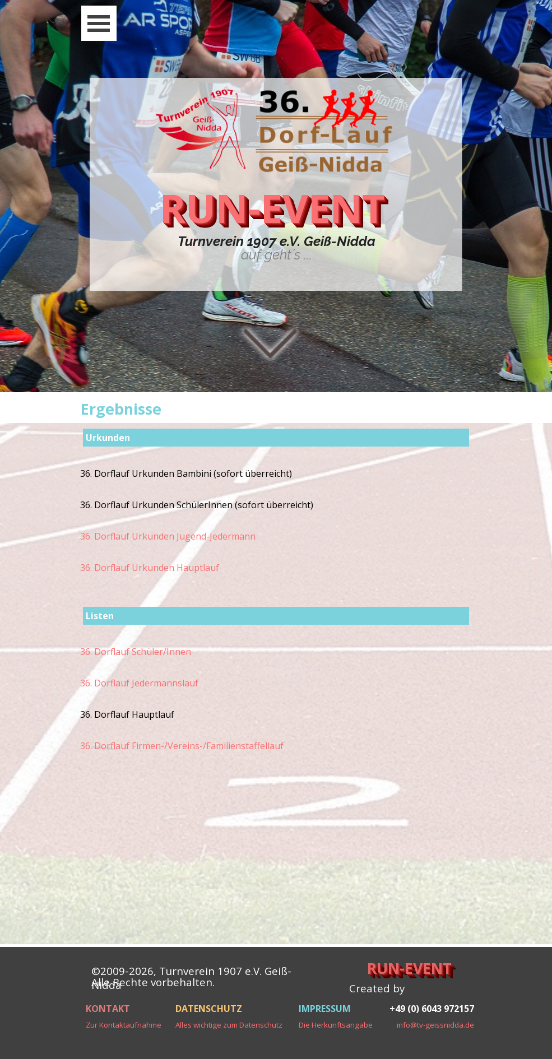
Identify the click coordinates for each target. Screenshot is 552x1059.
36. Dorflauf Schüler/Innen (135, 651)
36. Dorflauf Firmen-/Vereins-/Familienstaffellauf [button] (182, 746)
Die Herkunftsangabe (336, 1025)
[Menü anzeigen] (99, 23)
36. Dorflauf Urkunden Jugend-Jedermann (168, 536)
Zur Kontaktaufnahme (123, 1025)
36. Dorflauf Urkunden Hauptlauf (149, 567)
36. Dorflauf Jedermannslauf (139, 683)
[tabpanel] (276, 248)
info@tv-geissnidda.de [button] (435, 1025)
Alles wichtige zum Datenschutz (228, 1025)
